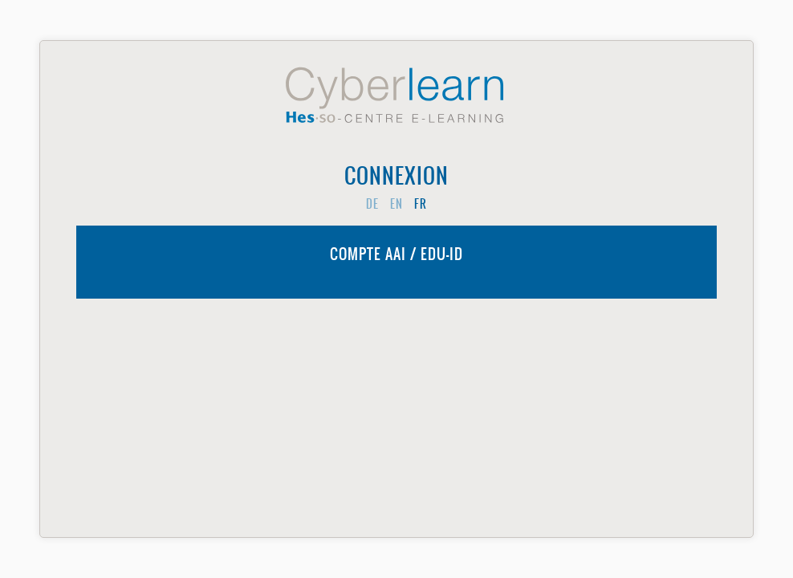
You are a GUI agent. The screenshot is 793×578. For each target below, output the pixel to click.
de (372, 204)
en (396, 204)
